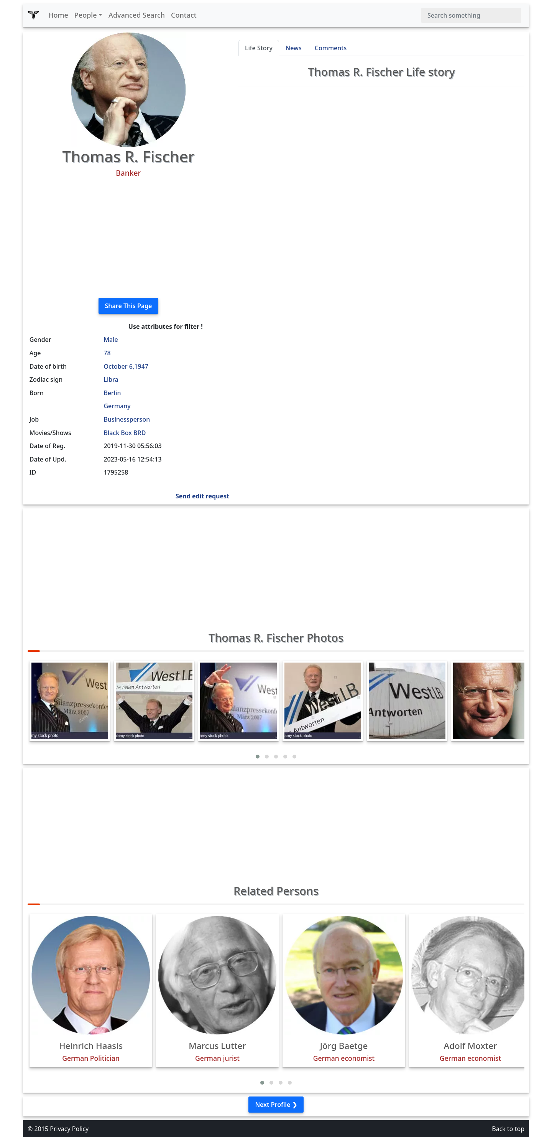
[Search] (471, 15)
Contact (184, 15)
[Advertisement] (128, 238)
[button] (257, 756)
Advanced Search (136, 15)
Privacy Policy (69, 1129)
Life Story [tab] (259, 48)
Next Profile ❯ (276, 1104)
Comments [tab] (331, 48)
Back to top (508, 1129)
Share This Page (128, 306)
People (85, 15)
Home (58, 15)
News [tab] (294, 48)
